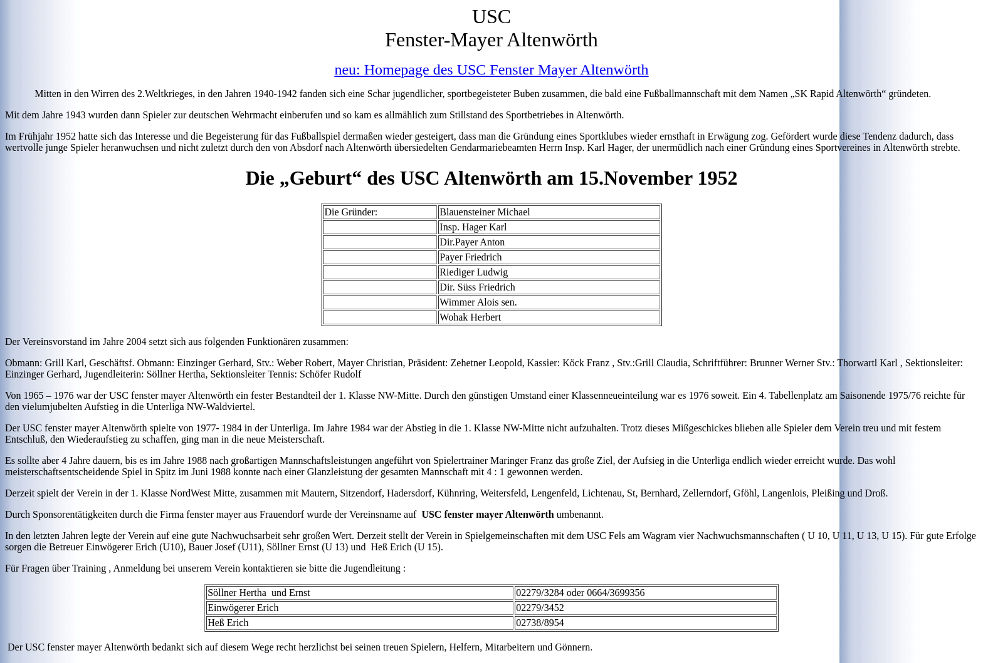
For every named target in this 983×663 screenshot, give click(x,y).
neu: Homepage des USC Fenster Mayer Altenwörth (491, 69)
